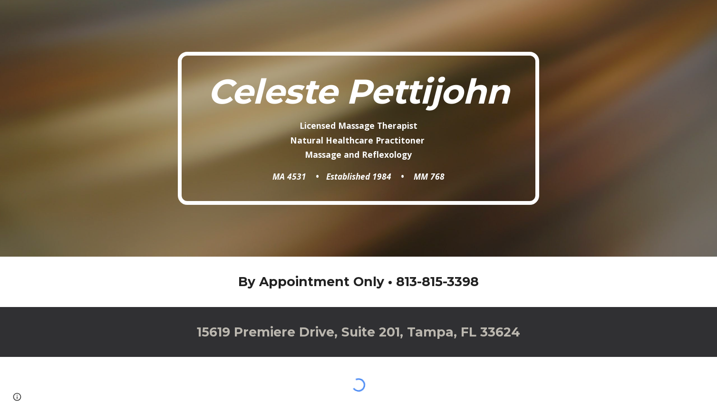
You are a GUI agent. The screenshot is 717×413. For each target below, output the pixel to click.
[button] (17, 396)
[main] (358, 128)
